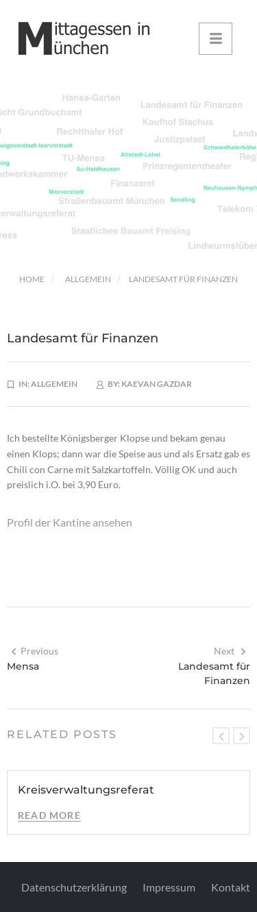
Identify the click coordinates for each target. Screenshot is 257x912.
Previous (34, 651)
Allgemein (88, 279)
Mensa (23, 666)
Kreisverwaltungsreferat (86, 789)
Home (32, 279)
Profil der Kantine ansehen (69, 522)
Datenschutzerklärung (74, 887)
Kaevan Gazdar (156, 384)
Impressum (169, 887)
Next (230, 651)
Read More (49, 815)
